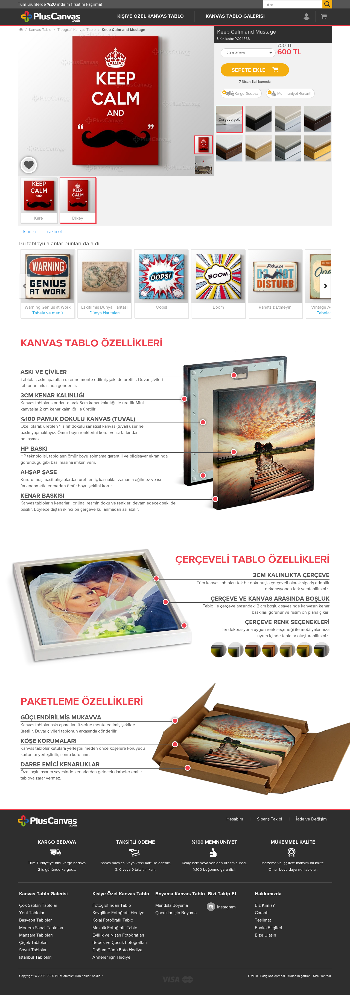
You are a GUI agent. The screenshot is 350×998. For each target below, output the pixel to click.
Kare (38, 217)
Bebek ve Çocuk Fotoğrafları (119, 942)
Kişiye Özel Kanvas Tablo (150, 16)
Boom (218, 307)
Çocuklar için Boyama (176, 912)
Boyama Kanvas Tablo (180, 893)
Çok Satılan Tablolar (38, 905)
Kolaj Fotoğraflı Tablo (112, 919)
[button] (248, 52)
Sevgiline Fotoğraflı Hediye (118, 912)
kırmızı (29, 231)
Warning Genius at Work (48, 307)
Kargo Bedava (240, 93)
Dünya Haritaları (104, 312)
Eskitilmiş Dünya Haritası (104, 307)
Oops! (161, 307)
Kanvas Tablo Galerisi (235, 16)
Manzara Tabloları (36, 934)
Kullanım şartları (299, 976)
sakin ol (54, 231)
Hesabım (234, 818)
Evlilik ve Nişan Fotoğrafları (118, 934)
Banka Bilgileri (268, 927)
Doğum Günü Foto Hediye (117, 949)
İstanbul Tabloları (35, 957)
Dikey (77, 217)
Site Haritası (322, 976)
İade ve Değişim (311, 818)
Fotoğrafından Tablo (111, 905)
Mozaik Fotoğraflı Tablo (114, 927)
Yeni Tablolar (31, 912)
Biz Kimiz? (265, 905)
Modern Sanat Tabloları (41, 927)
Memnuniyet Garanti (289, 93)
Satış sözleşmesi (272, 976)
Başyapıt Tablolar (35, 919)
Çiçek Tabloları (33, 942)
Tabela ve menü (47, 312)
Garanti (262, 912)
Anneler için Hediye (111, 957)
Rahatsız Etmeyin (275, 307)
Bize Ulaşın (265, 934)
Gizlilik (253, 976)
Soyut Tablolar (32, 949)
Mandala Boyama (171, 905)
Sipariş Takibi (269, 818)
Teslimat (263, 919)
